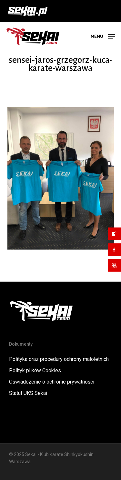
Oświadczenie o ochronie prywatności (51, 382)
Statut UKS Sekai (28, 393)
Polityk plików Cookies (35, 370)
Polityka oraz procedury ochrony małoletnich (59, 359)
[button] (103, 35)
